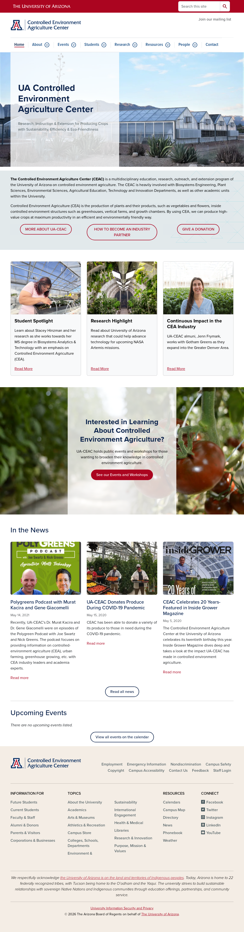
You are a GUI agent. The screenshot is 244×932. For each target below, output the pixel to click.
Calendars (171, 802)
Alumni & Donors (24, 825)
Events (63, 45)
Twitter (212, 810)
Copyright (116, 770)
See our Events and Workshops (122, 474)
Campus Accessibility (146, 770)
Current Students (24, 810)
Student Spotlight (34, 321)
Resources (154, 45)
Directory (170, 817)
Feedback (200, 770)
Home (19, 45)
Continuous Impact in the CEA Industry (194, 324)
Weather (170, 840)
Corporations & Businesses (32, 840)
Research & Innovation (133, 838)
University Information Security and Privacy (122, 908)
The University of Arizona (160, 914)
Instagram (214, 817)
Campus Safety (218, 764)
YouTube (213, 832)
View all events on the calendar (122, 737)
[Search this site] (199, 6)
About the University (85, 802)
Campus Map (174, 810)
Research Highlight (111, 321)
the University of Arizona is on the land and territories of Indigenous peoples (122, 877)
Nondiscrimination (186, 764)
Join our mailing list (214, 19)
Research (122, 45)
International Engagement (125, 813)
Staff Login (222, 770)
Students (91, 45)
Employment (112, 764)
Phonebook (172, 832)
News (167, 825)
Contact (212, 45)
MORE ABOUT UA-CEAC (45, 229)
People (184, 45)
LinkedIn (213, 825)
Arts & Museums (81, 817)
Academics (77, 810)
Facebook (214, 802)
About (37, 45)
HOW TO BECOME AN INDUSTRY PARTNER (122, 232)
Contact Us (178, 770)
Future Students (23, 802)
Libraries (121, 830)
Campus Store (79, 832)
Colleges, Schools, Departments (83, 843)
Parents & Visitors (25, 832)
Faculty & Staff (22, 817)
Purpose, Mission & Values (130, 848)
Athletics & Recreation (86, 825)
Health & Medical (128, 822)
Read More (24, 368)
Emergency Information (146, 764)
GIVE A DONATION (198, 229)
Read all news (122, 691)
